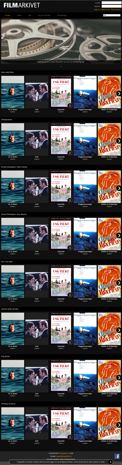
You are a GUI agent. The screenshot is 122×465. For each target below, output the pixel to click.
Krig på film (5, 356)
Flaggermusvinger (85, 109)
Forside (7, 15)
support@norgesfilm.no (63, 456)
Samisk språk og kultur (10, 309)
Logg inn (97, 9)
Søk (29, 15)
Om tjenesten (62, 15)
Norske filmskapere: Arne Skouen (14, 214)
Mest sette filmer (7, 72)
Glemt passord (115, 9)
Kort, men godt (6, 262)
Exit (36, 109)
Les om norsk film (44, 15)
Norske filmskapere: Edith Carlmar (14, 167)
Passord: (97, 6)
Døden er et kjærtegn (109, 109)
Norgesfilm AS (65, 453)
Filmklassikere (6, 120)
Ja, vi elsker (12, 109)
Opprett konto (105, 9)
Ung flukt (61, 109)
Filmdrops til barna (8, 404)
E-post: (97, 3)
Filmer (19, 15)
